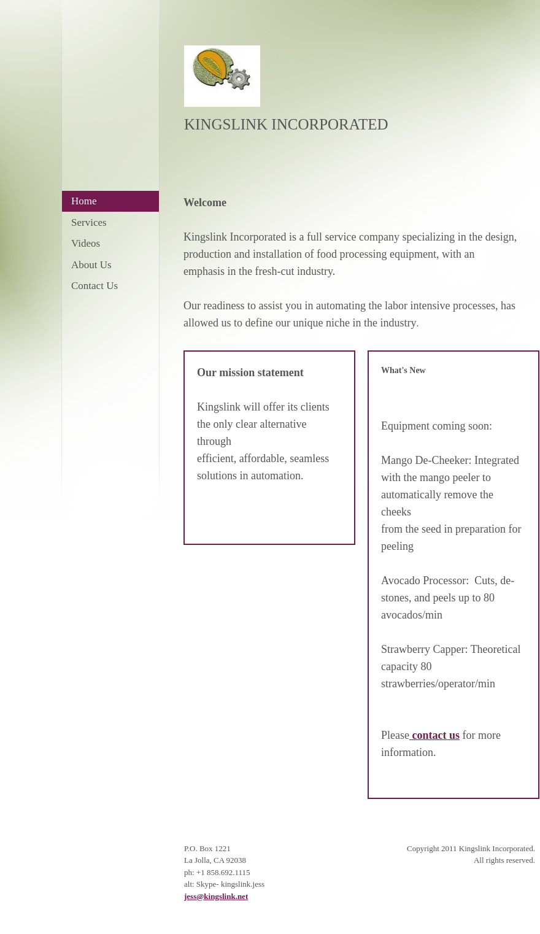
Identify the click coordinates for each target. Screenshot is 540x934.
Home (84, 201)
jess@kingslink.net (216, 896)
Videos (85, 243)
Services (89, 222)
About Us (91, 265)
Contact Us (94, 285)
